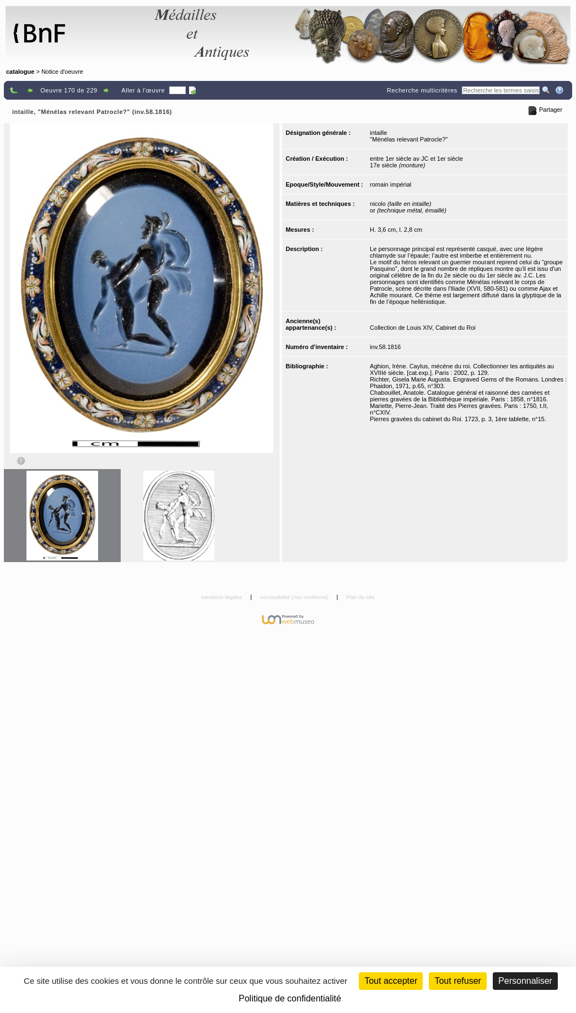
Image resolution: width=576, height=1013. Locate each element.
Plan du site (360, 597)
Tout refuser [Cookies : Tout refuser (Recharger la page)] (457, 980)
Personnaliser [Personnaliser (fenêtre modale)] (525, 980)
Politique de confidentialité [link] (290, 998)
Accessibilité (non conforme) (295, 597)
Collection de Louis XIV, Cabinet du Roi (423, 327)
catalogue (20, 71)
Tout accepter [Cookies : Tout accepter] (390, 980)
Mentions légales (222, 597)
